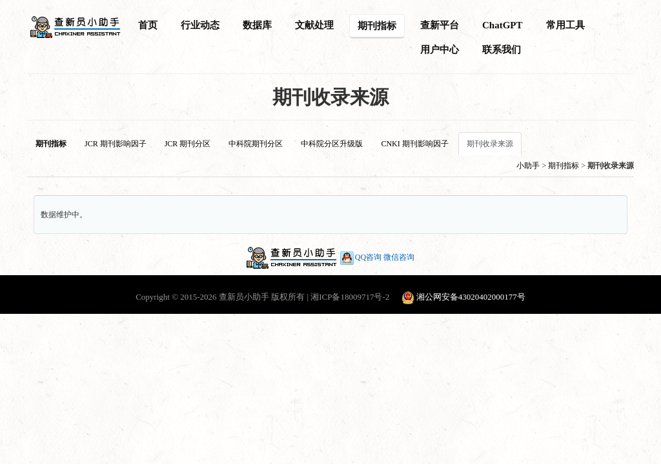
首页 (148, 25)
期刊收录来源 (490, 143)
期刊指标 (377, 26)
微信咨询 (398, 257)
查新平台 (439, 25)
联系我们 (501, 49)
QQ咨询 (360, 257)
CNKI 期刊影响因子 (414, 143)
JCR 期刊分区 (188, 143)
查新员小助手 (244, 297)
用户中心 (439, 49)
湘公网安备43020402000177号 (470, 297)
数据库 (257, 25)
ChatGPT (502, 25)
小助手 (528, 165)
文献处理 (314, 25)
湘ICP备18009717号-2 (349, 297)
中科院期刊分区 (256, 143)
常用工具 (565, 25)
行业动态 (200, 25)
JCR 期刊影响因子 (116, 143)
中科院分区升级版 (332, 143)
